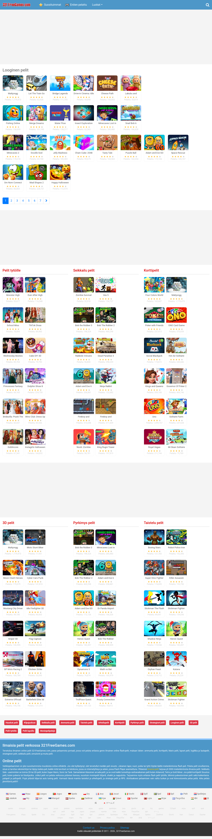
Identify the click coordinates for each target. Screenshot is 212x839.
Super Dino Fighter (154, 581)
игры (184, 811)
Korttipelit (151, 273)
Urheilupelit (103, 725)
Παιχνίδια (178, 801)
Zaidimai (87, 801)
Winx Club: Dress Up (35, 419)
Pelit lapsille (28, 734)
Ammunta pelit (67, 725)
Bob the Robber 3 (83, 328)
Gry (86, 796)
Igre (39, 801)
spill (193, 811)
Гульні (117, 801)
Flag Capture (35, 641)
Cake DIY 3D (35, 358)
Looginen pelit (177, 725)
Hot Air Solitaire (176, 358)
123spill (173, 811)
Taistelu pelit (153, 526)
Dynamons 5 (84, 672)
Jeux (100, 796)
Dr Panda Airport (106, 611)
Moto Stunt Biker (35, 550)
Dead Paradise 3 (106, 358)
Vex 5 (106, 298)
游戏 (140, 821)
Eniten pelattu (78, 4)
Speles (71, 801)
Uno (154, 419)
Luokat (96, 4)
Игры (26, 796)
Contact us (88, 830)
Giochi (130, 796)
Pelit (184, 796)
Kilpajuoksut (29, 725)
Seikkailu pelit (84, 273)
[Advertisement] (106, 37)
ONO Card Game (176, 328)
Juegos (42, 796)
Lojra (148, 801)
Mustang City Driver (13, 611)
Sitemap (124, 830)
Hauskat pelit (12, 725)
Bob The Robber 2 (106, 328)
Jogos (57, 796)
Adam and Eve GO (84, 611)
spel (202, 811)
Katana (176, 672)
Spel (158, 796)
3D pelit (8, 526)
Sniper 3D (13, 641)
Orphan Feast (154, 672)
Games (11, 796)
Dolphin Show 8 (35, 389)
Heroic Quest (83, 641)
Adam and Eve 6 (84, 389)
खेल (194, 801)
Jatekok (11, 801)
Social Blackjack (154, 358)
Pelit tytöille (11, 273)
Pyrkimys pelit (84, 526)
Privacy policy (107, 830)
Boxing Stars (154, 550)
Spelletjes (200, 796)
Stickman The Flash (154, 611)
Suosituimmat (52, 4)
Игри (162, 801)
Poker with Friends (154, 328)
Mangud (54, 801)
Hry (26, 801)
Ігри (102, 801)
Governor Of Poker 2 (176, 389)
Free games (10, 817)
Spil (171, 796)
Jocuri (114, 796)
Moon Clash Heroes (13, 581)
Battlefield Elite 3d (35, 702)
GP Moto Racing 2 (13, 672)
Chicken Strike (35, 672)
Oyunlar (132, 801)
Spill (144, 796)
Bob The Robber (106, 641)
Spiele (72, 796)
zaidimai (34, 811)
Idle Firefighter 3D (35, 611)
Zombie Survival (83, 298)
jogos (46, 811)
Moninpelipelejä (47, 734)
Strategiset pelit (157, 725)
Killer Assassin (176, 581)
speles (10, 811)
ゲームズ (108, 805)
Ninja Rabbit (106, 389)
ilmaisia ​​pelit (153, 772)
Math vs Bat (106, 672)
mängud (22, 811)
